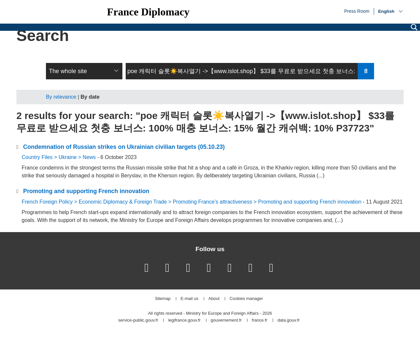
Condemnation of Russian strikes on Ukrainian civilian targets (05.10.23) (123, 147)
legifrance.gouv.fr (184, 320)
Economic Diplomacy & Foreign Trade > (126, 202)
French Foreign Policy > (50, 202)
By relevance (61, 97)
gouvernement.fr (226, 320)
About (214, 299)
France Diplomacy (148, 12)
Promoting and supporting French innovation (86, 191)
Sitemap (163, 299)
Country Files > (40, 157)
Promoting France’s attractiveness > (215, 202)
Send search (366, 71)
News (89, 157)
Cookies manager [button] (246, 299)
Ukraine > (70, 157)
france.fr (259, 320)
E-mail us (189, 299)
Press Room (356, 11)
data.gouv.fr (289, 320)
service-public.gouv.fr (138, 320)
